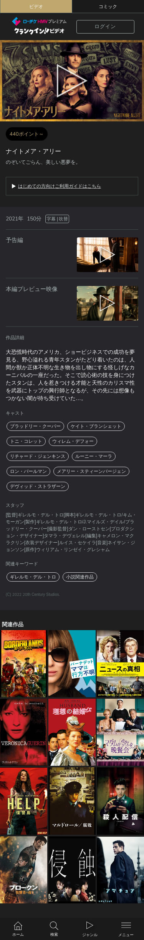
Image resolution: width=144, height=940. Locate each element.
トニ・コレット (26, 441)
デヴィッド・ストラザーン (37, 486)
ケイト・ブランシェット (96, 426)
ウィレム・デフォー (73, 441)
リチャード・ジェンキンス (37, 456)
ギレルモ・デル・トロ (33, 577)
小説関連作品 (80, 577)
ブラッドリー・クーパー (35, 426)
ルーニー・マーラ (93, 456)
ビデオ (36, 6)
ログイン (105, 26)
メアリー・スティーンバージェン (91, 471)
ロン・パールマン (28, 471)
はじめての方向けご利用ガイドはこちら (59, 186)
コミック (108, 6)
